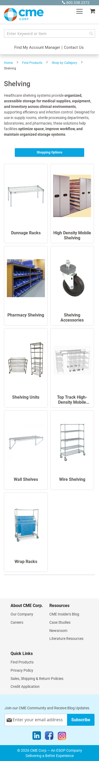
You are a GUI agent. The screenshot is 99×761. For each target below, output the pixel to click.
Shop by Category (64, 63)
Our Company (22, 614)
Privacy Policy (22, 670)
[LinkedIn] (36, 736)
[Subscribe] (81, 720)
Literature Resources (66, 638)
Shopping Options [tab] (49, 152)
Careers (17, 622)
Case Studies (59, 622)
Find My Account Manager (37, 47)
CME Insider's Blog (64, 614)
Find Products (32, 63)
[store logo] (24, 14)
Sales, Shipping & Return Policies (37, 678)
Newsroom (58, 630)
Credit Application (25, 686)
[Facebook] (49, 736)
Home (8, 63)
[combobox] (49, 33)
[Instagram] (62, 736)
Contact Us (74, 47)
